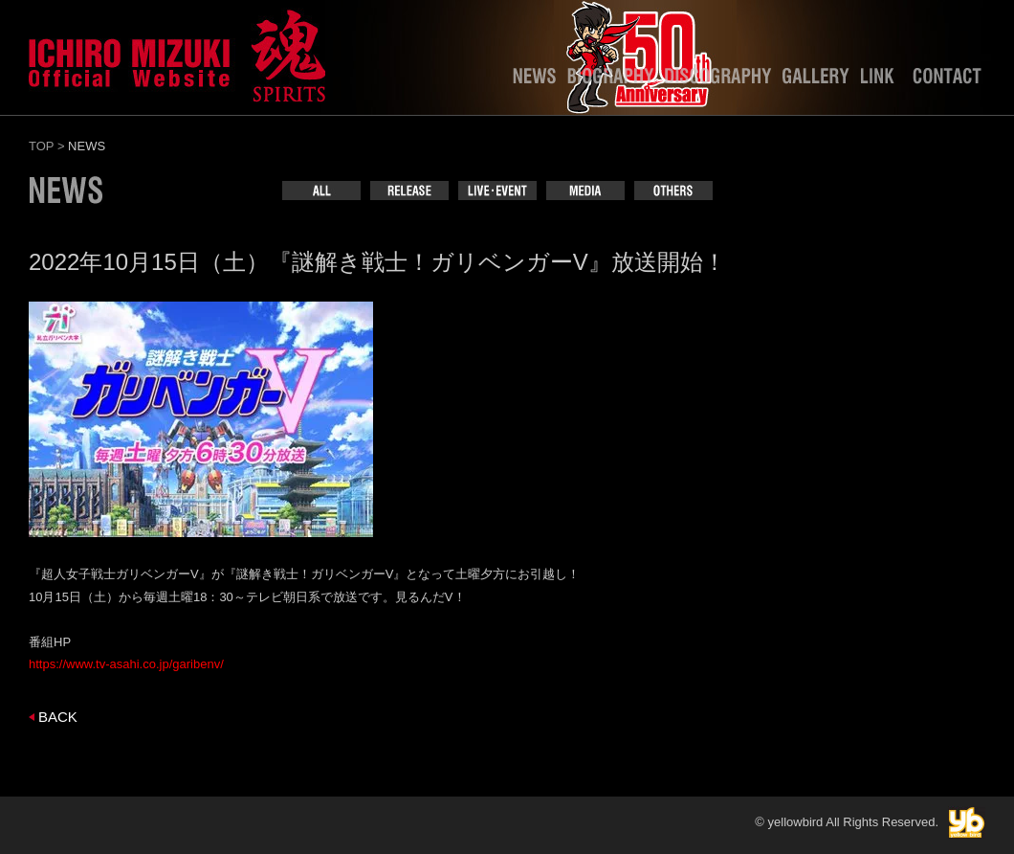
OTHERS (673, 190)
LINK (881, 80)
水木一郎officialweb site (177, 52)
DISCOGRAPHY (718, 80)
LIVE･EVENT (497, 190)
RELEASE (409, 190)
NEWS (534, 80)
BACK (57, 716)
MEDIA (585, 190)
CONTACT (947, 80)
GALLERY (816, 80)
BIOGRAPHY (610, 80)
